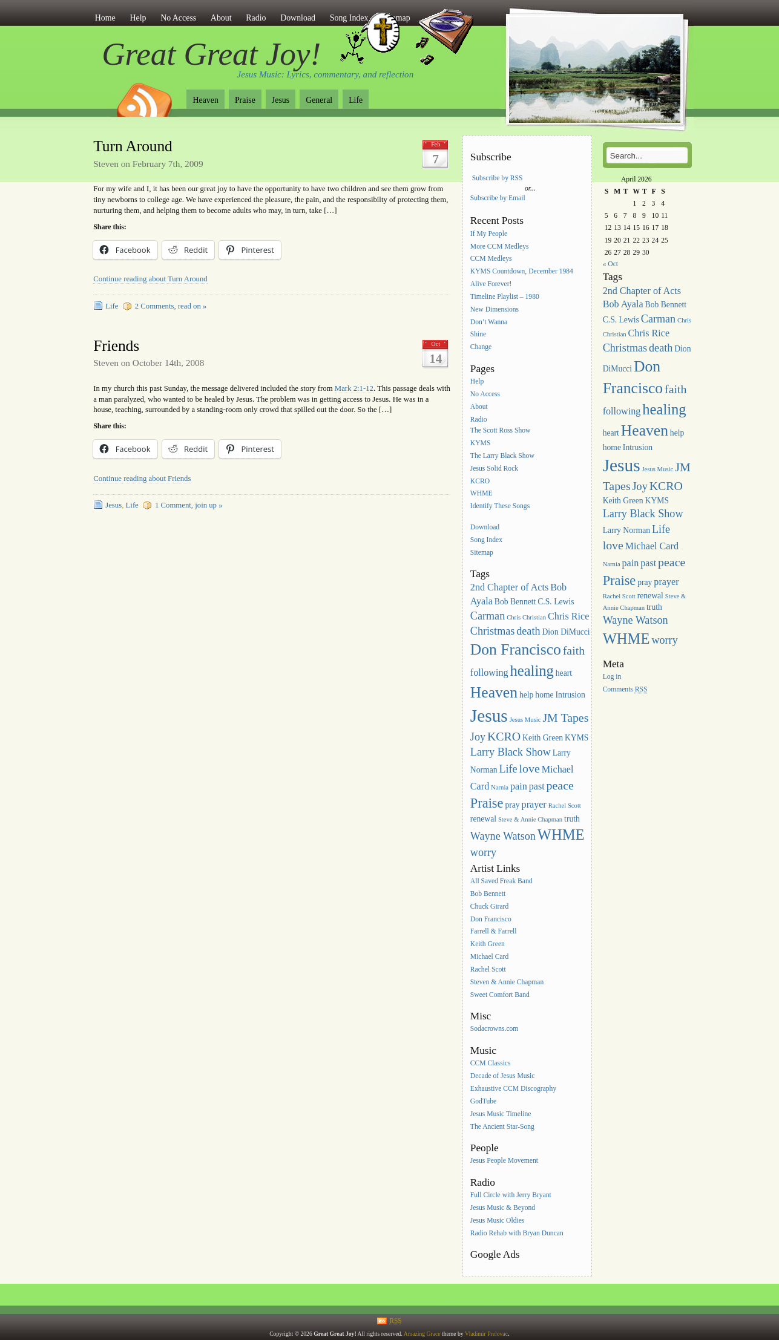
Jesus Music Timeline (500, 1114)
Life (356, 100)
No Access (178, 17)
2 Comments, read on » (171, 306)
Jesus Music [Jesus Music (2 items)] (525, 719)
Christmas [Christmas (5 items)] (492, 631)
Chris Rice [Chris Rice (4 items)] (569, 616)
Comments (625, 689)
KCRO (480, 481)
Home (105, 17)
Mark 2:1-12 (354, 388)
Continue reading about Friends (142, 478)
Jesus (280, 100)
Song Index (486, 540)
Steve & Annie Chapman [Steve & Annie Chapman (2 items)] (530, 819)
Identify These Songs (500, 507)
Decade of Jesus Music (502, 1076)
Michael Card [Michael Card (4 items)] (652, 546)
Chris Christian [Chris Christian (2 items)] (526, 617)
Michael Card (489, 957)
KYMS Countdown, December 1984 (521, 272)
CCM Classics (490, 1064)
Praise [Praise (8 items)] (487, 803)
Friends (116, 346)
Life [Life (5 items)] (508, 769)
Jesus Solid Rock (494, 468)
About (221, 17)
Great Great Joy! (211, 54)
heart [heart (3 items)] (564, 673)
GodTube (483, 1101)
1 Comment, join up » (189, 505)
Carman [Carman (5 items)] (487, 616)
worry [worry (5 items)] (483, 852)
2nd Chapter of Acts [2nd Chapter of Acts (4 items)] (509, 587)
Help (138, 17)
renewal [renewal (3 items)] (483, 818)
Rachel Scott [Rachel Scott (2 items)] (564, 805)
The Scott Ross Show (500, 430)
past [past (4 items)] (537, 786)
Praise (245, 100)
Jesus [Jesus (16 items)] (489, 715)
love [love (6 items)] (529, 768)
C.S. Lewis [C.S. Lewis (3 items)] (555, 601)
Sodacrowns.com (494, 1029)
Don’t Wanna (488, 322)
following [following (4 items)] (489, 672)
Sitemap (481, 553)
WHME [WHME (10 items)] (561, 834)
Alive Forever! (491, 284)
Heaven (205, 100)
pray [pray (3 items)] (512, 804)
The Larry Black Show (502, 456)
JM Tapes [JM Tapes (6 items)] (565, 717)
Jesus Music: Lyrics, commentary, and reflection (325, 74)
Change (480, 347)
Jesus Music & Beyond (502, 1208)
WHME (481, 494)
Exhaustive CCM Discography (513, 1089)
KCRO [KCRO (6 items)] (504, 736)
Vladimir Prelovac (486, 1333)
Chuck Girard (489, 906)
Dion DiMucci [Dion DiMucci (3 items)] (566, 631)
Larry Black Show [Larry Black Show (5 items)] (510, 752)
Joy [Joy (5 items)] (477, 737)
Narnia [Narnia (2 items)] (499, 787)
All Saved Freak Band (501, 881)
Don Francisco (490, 919)
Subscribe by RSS (497, 178)
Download (297, 17)
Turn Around (133, 146)
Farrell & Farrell (493, 932)
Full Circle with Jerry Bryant (510, 1195)
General (319, 100)
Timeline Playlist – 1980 (504, 297)
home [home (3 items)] (544, 694)
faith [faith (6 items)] (574, 650)
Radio (256, 17)
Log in (612, 677)
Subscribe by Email (497, 198)
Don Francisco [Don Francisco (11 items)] (515, 649)
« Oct (610, 264)
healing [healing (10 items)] (531, 670)
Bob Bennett (487, 894)
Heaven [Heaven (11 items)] (494, 692)
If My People (488, 234)
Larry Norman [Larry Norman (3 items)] (626, 530)
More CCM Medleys (499, 246)
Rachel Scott (488, 969)
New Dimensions (494, 309)
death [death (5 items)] (528, 631)
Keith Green (487, 945)
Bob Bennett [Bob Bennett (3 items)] (515, 601)
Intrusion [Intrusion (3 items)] (570, 694)
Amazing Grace (422, 1333)
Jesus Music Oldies (497, 1220)
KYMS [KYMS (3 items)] (576, 737)
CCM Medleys (491, 259)
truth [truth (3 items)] (572, 818)
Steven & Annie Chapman (507, 982)
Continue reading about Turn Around (150, 279)
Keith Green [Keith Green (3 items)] (542, 737)
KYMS (480, 443)
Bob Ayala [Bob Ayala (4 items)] (623, 304)
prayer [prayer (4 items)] (534, 804)
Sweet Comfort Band (500, 995)
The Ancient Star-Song (502, 1127)
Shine (478, 335)
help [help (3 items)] (526, 694)
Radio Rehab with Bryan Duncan (517, 1233)
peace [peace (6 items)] (560, 785)
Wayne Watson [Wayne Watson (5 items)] (503, 836)
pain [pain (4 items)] (518, 786)
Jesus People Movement (504, 1161)
